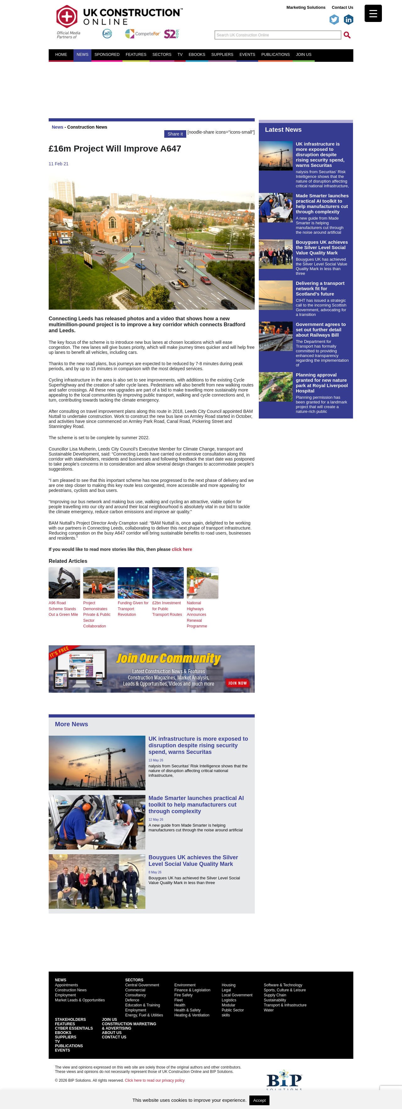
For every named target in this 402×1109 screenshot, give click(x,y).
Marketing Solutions (305, 7)
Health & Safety (187, 1009)
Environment (184, 984)
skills (226, 1014)
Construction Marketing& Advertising (129, 1025)
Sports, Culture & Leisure (285, 989)
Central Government (142, 984)
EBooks (63, 1032)
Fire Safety (183, 994)
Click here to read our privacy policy (155, 1080)
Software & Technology (283, 984)
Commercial (135, 989)
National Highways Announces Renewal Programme (202, 611)
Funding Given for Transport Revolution (133, 608)
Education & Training (142, 1004)
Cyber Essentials (74, 1028)
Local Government (237, 994)
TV (179, 54)
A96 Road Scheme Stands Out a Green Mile (63, 608)
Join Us (109, 1019)
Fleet (178, 999)
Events (247, 54)
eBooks (197, 54)
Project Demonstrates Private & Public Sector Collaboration (96, 614)
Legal (226, 989)
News (83, 54)
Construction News (87, 127)
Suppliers (222, 54)
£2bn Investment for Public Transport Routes (166, 608)
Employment (65, 994)
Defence (132, 999)
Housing (229, 984)
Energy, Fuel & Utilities (144, 1014)
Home (61, 54)
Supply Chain (275, 994)
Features (136, 54)
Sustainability (275, 999)
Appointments (66, 984)
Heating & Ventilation (191, 1014)
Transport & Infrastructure (285, 1004)
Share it (175, 133)
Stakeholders (70, 1019)
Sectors (162, 54)
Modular (228, 1004)
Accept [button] (259, 1100)
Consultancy (135, 994)
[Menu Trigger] (373, 13)
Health (179, 1004)
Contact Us (342, 7)
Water (269, 1009)
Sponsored (107, 54)
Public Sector (233, 1009)
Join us (303, 54)
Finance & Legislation (192, 989)
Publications (275, 54)
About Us (112, 1032)
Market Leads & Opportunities (80, 999)
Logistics (229, 999)
